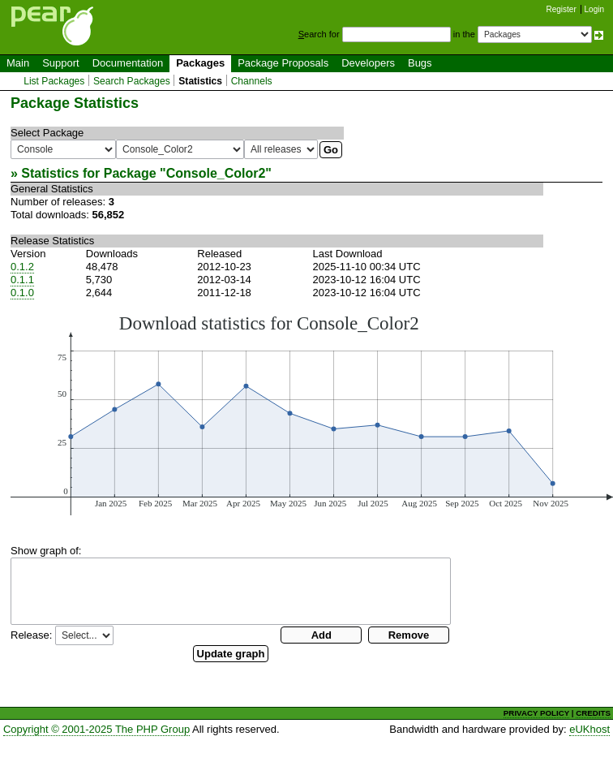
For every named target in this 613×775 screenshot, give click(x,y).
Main (17, 63)
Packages (200, 63)
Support (60, 63)
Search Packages (131, 81)
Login (594, 9)
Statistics (200, 81)
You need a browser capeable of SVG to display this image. (312, 413)
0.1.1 (22, 279)
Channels (251, 81)
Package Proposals (283, 63)
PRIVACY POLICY (536, 712)
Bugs (420, 63)
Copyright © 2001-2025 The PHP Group (96, 729)
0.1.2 (22, 266)
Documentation (127, 63)
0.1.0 (22, 292)
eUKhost (589, 729)
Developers (368, 63)
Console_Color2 (216, 173)
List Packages (54, 81)
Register (562, 9)
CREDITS (593, 712)
